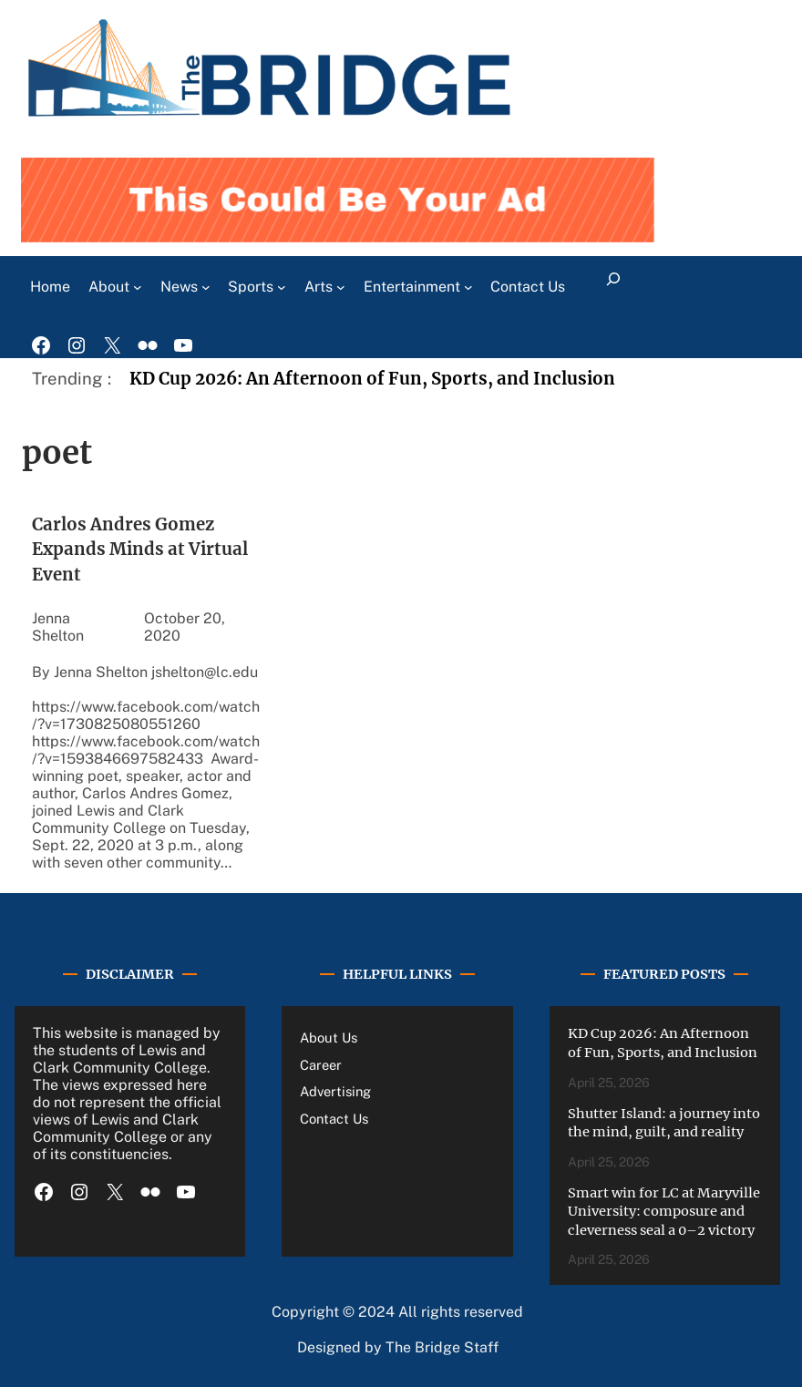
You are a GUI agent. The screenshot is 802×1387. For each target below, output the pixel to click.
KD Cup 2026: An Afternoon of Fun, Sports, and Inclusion (372, 378)
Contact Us (334, 1118)
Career (321, 1065)
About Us (328, 1037)
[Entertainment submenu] (468, 287)
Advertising (335, 1091)
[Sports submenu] (281, 287)
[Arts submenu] (340, 287)
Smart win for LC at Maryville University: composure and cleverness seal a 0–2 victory (664, 1211)
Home (50, 286)
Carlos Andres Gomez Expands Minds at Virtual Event (140, 550)
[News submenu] (206, 287)
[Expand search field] (613, 287)
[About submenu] (137, 287)
